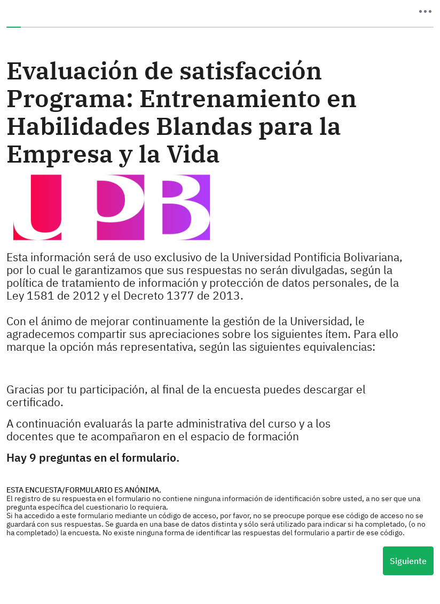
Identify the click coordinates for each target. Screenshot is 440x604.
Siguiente (408, 560)
